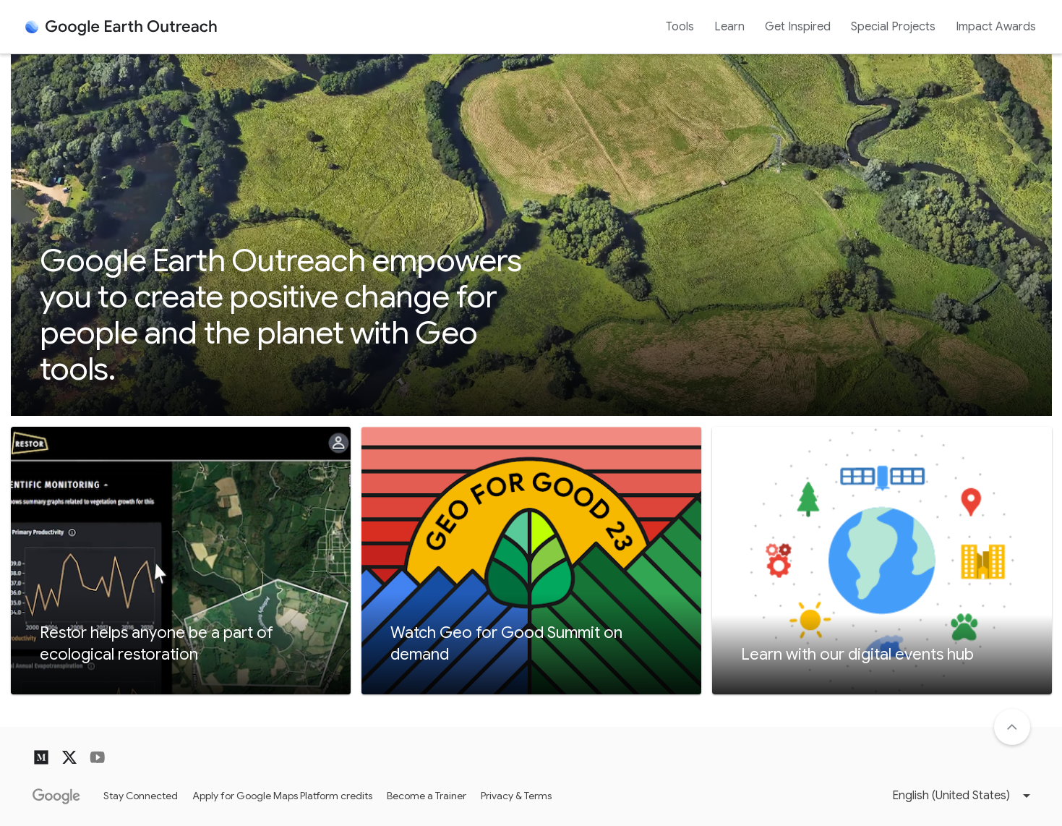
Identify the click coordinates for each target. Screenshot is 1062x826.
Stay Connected (140, 795)
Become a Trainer (426, 795)
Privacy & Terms (516, 795)
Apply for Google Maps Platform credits (282, 795)
